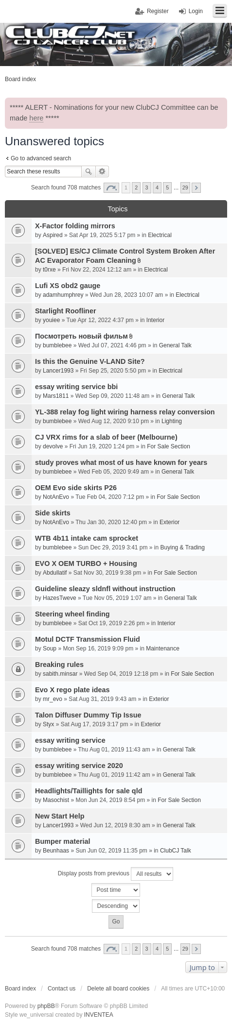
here (36, 118)
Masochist (56, 800)
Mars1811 (56, 396)
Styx (48, 724)
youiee (51, 320)
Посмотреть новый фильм (81, 336)
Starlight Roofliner (65, 311)
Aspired (53, 235)
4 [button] (157, 187)
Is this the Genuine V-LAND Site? (89, 361)
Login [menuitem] (196, 11)
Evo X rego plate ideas (72, 690)
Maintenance (162, 648)
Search (88, 171)
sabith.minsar (60, 673)
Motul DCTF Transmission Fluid (87, 639)
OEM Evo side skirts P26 (76, 488)
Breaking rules (59, 664)
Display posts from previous (116, 874)
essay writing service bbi (76, 387)
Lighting (171, 421)
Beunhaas (56, 850)
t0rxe (49, 269)
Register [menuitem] (158, 11)
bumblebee (57, 345)
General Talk (175, 345)
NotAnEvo (56, 497)
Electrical (160, 235)
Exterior (169, 522)
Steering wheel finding (72, 614)
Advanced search (102, 171)
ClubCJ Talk (175, 850)
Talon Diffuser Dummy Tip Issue (88, 715)
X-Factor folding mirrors (75, 226)
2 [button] (136, 187)
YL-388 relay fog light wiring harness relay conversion (124, 412)
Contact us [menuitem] (61, 988)
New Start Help (60, 816)
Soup (49, 648)
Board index (20, 988)
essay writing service (70, 740)
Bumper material (62, 841)
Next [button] (196, 188)
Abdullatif (55, 572)
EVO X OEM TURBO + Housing (86, 563)
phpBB (46, 1006)
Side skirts (53, 513)
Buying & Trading (183, 547)
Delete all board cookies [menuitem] (118, 988)
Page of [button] (111, 188)
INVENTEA (98, 1014)
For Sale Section (168, 446)
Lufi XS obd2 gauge (67, 286)
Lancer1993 (58, 370)
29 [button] (185, 187)
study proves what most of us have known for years (121, 462)
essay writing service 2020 (79, 765)
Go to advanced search (41, 158)
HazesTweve (59, 598)
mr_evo (52, 699)
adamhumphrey (63, 294)
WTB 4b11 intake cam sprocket (86, 538)
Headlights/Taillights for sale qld (88, 791)
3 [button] (146, 187)
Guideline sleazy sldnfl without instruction (105, 589)
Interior (155, 320)
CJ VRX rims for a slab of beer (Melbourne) (106, 437)
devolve (53, 446)
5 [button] (167, 187)
